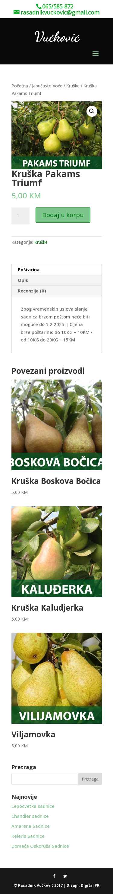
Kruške (73, 86)
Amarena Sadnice (30, 826)
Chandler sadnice (30, 816)
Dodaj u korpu (63, 215)
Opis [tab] (23, 280)
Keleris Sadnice (28, 836)
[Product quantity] (20, 215)
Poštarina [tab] (28, 269)
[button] (91, 111)
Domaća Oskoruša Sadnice (40, 846)
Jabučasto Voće (47, 86)
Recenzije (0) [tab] (32, 291)
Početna (19, 86)
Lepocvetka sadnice (33, 806)
